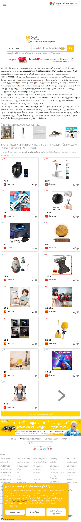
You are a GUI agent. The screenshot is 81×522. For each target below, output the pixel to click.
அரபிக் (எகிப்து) (5, 469)
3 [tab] (30, 141)
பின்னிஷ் (53, 459)
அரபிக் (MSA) (5, 465)
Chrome (22, 83)
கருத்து (64, 438)
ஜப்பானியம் (37, 465)
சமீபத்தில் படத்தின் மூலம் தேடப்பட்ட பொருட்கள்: (21, 124)
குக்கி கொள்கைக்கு (19, 500)
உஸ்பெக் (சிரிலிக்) (23, 459)
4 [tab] (34, 141)
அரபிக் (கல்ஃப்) (5, 472)
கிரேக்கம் (20, 476)
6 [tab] (42, 141)
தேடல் (13, 438)
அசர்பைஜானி (5, 459)
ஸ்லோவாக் (71, 472)
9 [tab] (54, 141)
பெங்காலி (53, 469)
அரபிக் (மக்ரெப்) (6, 476)
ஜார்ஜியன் (37, 469)
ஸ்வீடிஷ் (70, 479)
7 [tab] (46, 141)
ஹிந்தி (69, 486)
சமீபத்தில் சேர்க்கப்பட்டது (51, 152)
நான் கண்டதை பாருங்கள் (30, 439)
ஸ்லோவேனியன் (73, 476)
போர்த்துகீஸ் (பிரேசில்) (54, 477)
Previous (2, 132)
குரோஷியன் (21, 483)
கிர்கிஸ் (19, 479)
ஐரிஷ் (19, 469)
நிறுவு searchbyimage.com (63, 3)
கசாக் (19, 472)
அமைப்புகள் (15, 512)
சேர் (12, 155)
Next (78, 132)
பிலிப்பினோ (54, 465)
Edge (31, 83)
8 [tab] (50, 141)
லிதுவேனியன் (72, 462)
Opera (38, 83)
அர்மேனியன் (5, 483)
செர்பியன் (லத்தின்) (40, 462)
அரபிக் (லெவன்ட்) (6, 479)
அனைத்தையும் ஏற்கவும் (56, 512)
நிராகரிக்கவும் (35, 512)
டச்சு (35, 476)
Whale (55, 83)
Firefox (47, 83)
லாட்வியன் (71, 459)
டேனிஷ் (36, 479)
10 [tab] (58, 141)
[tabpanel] (41, 132)
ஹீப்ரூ (69, 489)
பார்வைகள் (66, 152)
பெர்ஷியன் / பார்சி (57, 472)
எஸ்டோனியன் (22, 465)
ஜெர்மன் (36, 472)
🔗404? (4, 159)
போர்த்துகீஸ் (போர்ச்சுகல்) (55, 483)
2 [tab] (26, 141)
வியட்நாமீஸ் (71, 465)
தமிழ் (35, 483)
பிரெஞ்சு (53, 462)
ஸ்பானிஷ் (70, 469)
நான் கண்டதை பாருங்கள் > (40, 414)
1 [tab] (22, 141)
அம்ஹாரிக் (4, 462)
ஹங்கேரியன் (72, 483)
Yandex (72, 83)
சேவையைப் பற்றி (51, 438)
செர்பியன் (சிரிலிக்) (40, 459)
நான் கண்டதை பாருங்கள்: (12, 152)
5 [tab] (38, 141)
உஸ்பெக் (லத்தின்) (23, 462)
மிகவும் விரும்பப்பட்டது (31, 152)
